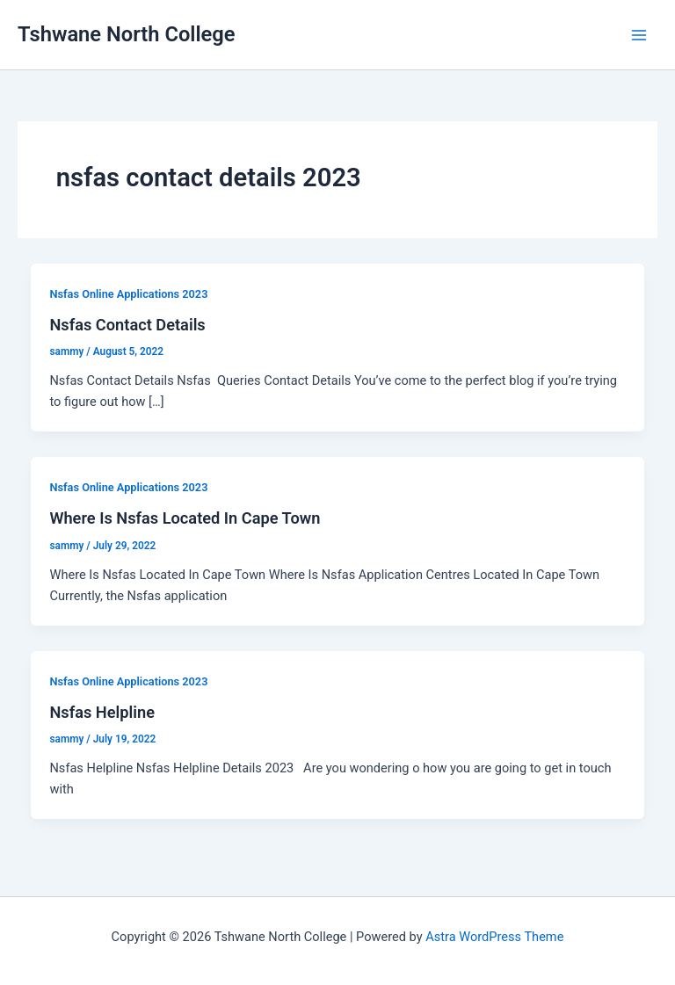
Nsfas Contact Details (127, 324)
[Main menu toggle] (639, 35)
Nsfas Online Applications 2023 (128, 294)
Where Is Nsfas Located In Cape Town (184, 518)
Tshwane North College (127, 34)
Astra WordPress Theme (494, 937)
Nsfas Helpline (102, 712)
